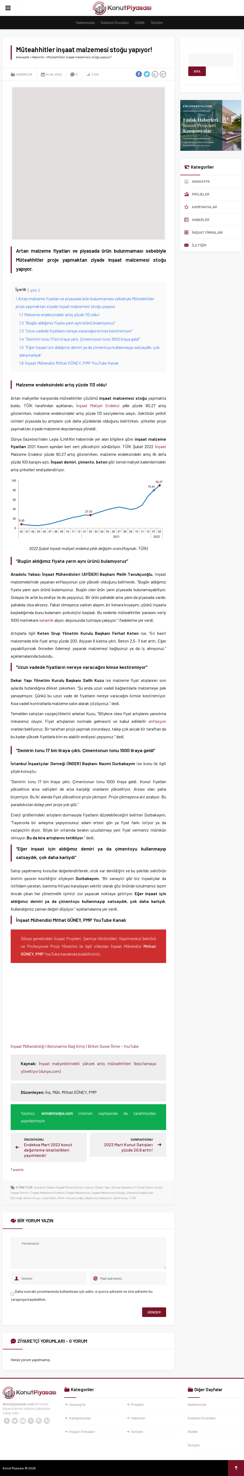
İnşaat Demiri (20, 1192)
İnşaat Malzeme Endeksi (48, 1192)
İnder (159, 1187)
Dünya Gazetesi (122, 1187)
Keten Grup (31, 1198)
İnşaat (160, 446)
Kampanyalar (80, 1418)
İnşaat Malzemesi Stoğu (108, 1192)
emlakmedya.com (57, 1113)
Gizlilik (140, 22)
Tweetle (17, 1169)
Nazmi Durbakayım (98, 1198)
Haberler (38, 57)
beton (89, 1187)
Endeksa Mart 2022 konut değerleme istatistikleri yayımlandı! (48, 1150)
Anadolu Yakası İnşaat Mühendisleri (59, 1187)
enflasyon (157, 721)
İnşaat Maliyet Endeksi (98, 405)
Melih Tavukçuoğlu (71, 1198)
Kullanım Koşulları (115, 22)
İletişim (157, 22)
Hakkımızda (85, 22)
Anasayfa (22, 57)
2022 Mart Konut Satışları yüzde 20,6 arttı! (128, 1147)
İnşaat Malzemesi (78, 1192)
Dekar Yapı (102, 1187)
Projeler (137, 1404)
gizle (33, 290)
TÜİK (132, 1198)
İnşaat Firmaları (82, 1431)
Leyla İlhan (48, 1198)
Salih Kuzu (120, 1198)
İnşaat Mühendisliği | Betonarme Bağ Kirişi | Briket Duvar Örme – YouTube (75, 1046)
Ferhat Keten (144, 1187)
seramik (46, 620)
